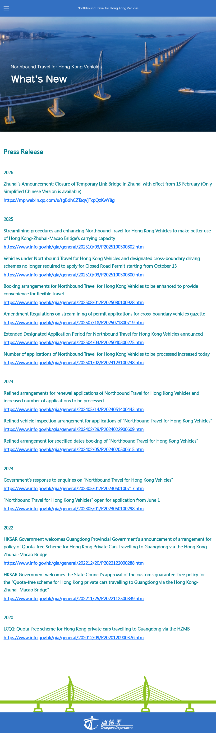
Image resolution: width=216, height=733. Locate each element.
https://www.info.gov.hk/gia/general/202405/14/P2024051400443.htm (74, 409)
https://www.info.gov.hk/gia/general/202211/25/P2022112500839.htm (74, 598)
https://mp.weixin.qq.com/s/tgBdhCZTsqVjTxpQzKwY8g (59, 200)
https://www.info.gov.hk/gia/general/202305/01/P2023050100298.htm (74, 508)
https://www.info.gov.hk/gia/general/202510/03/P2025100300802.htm (74, 247)
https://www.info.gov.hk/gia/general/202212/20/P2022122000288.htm (74, 563)
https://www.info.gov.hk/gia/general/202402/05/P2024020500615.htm (74, 449)
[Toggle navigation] (6, 8)
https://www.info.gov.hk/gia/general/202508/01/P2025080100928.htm (74, 302)
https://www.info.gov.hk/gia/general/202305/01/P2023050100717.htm (74, 488)
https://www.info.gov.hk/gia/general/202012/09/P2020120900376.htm (74, 637)
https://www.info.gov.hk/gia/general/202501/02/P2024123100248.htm (74, 362)
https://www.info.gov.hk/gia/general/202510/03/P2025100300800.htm (74, 275)
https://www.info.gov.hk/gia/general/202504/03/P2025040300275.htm (74, 342)
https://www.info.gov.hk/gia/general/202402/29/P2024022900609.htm (74, 429)
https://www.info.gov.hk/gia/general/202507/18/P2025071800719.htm (74, 322)
